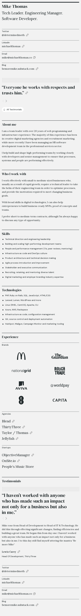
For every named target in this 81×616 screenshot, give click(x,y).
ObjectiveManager (16, 455)
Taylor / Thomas (15, 433)
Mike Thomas (14, 6)
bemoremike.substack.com (18, 68)
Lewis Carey (9, 551)
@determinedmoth (13, 35)
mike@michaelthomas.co (17, 57)
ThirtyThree (11, 427)
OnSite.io (9, 461)
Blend (6, 421)
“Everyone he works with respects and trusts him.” (38, 90)
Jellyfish (8, 438)
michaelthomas (11, 46)
